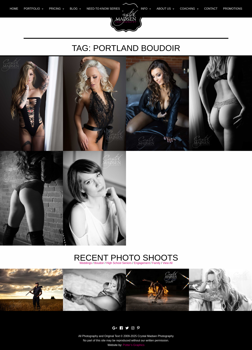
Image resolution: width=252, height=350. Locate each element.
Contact (211, 8)
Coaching (187, 8)
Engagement (142, 262)
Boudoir (99, 262)
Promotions (232, 8)
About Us (164, 8)
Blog (74, 8)
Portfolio (32, 8)
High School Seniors (119, 262)
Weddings (85, 262)
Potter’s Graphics (133, 345)
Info (144, 8)
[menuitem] (14, 9)
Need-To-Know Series (103, 8)
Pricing (55, 8)
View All (168, 262)
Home (14, 8)
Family (156, 262)
